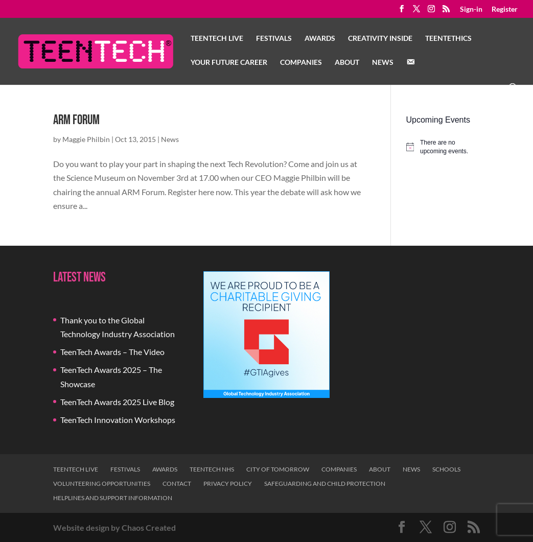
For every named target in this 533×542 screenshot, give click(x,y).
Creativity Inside (380, 38)
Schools (446, 469)
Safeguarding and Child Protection (324, 483)
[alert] (443, 146)
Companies (301, 62)
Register (505, 9)
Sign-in (471, 9)
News (382, 62)
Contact (177, 483)
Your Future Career (229, 62)
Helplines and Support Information (112, 498)
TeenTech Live (217, 38)
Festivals (274, 38)
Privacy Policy (227, 483)
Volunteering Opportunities (101, 483)
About (347, 62)
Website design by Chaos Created (114, 527)
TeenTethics (448, 38)
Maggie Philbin (86, 139)
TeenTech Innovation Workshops (117, 420)
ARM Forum (76, 120)
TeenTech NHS (212, 469)
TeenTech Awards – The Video (112, 352)
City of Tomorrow (277, 469)
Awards (320, 38)
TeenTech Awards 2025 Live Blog (117, 402)
